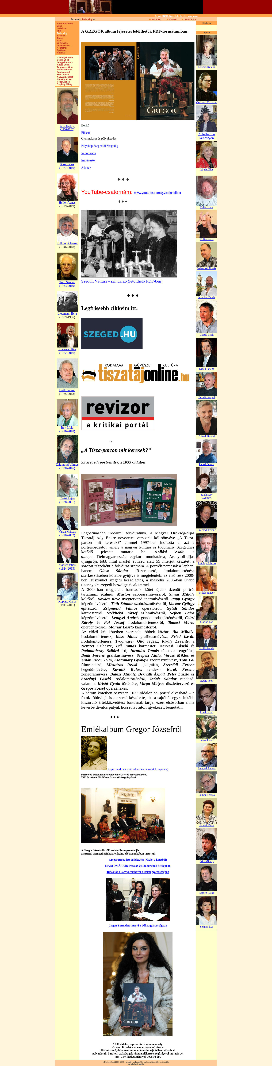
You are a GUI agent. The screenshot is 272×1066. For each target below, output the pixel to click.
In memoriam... (63, 45)
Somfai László (207, 794)
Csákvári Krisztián (206, 102)
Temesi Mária (206, 825)
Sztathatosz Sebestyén (206, 136)
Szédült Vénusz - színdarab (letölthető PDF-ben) (122, 281)
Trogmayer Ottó (63, 67)
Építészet (60, 50)
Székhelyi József (67, 243)
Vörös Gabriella (63, 69)
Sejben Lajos (206, 892)
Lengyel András (64, 62)
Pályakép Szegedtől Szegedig (99, 146)
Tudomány (87, 19)
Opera (59, 38)
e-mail (128, 1062)
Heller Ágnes (62, 82)
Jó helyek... (61, 43)
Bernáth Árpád (63, 79)
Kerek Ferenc (206, 368)
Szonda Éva (206, 926)
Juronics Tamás (206, 297)
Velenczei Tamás (206, 268)
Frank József (62, 72)
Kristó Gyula (62, 65)
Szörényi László (64, 57)
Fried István (62, 74)
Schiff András (206, 648)
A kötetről (61, 48)
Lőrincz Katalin (207, 66)
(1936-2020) (67, 129)
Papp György (67, 126)
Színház (60, 35)
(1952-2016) (67, 353)
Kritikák (60, 53)
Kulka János (207, 239)
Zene (58, 26)
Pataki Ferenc (206, 464)
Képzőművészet (64, 23)
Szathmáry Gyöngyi (207, 496)
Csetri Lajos (62, 60)
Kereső (173, 19)
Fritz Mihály (207, 861)
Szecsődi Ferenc (207, 529)
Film (58, 31)
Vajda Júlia (207, 169)
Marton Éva (206, 621)
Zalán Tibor (206, 207)
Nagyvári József (64, 77)
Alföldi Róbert (206, 436)
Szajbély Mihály (63, 84)
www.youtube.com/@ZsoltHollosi (157, 193)
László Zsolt (207, 334)
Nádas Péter (206, 680)
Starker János (67, 565)
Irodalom (60, 28)
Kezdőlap (156, 19)
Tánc (58, 40)
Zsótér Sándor (206, 592)
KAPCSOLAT (191, 19)
